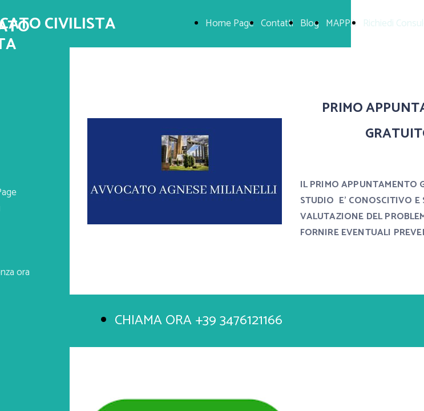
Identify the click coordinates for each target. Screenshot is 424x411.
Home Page (229, 23)
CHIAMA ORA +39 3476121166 (198, 320)
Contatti (277, 23)
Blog (309, 23)
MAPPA (341, 23)
